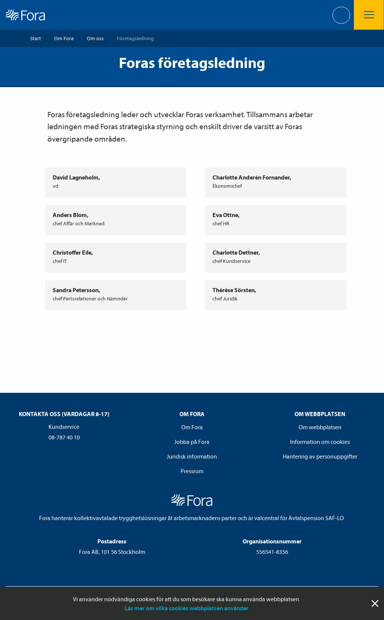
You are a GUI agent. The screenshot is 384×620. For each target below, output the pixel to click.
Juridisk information (192, 456)
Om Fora (64, 38)
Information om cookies (320, 441)
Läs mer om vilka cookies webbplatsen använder (186, 608)
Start (35, 38)
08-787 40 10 (64, 437)
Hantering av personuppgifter (320, 456)
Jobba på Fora (191, 441)
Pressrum (192, 471)
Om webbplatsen (320, 427)
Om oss (95, 38)
